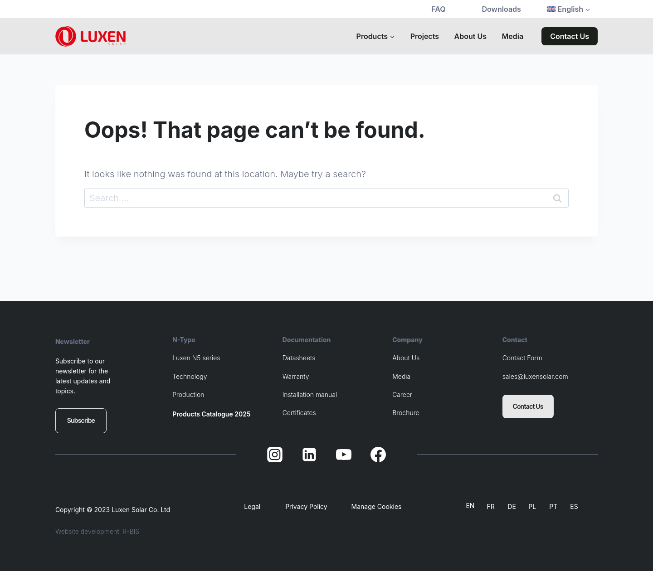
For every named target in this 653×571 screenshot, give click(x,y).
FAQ (438, 9)
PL (532, 506)
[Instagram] (274, 454)
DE (511, 506)
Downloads (501, 9)
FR (490, 506)
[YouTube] (343, 454)
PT (553, 506)
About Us (470, 36)
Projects (424, 36)
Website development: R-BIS (97, 531)
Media (513, 36)
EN (470, 505)
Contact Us (569, 36)
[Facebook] (378, 454)
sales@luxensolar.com (535, 376)
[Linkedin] (309, 454)
